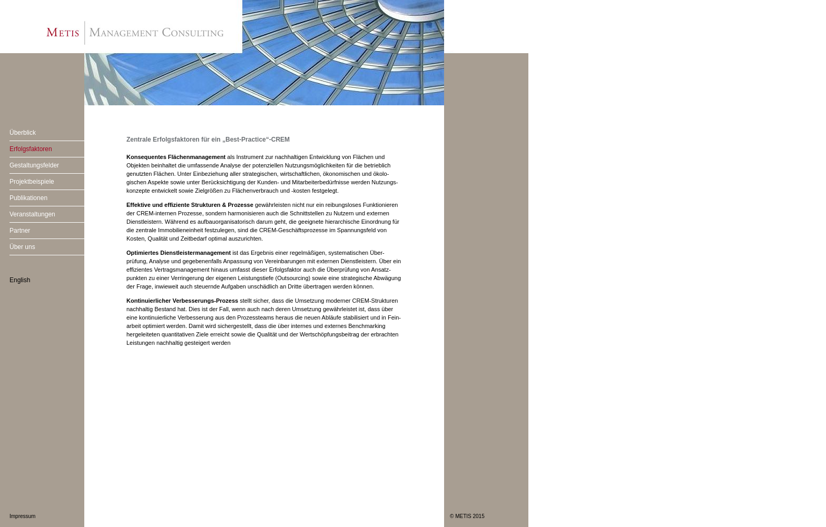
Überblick (22, 132)
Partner (19, 230)
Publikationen (28, 198)
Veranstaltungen (32, 214)
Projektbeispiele (31, 181)
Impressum (22, 516)
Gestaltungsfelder (34, 165)
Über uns (22, 247)
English (19, 280)
